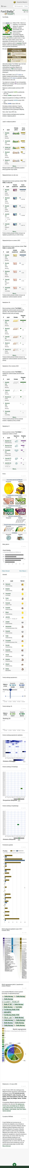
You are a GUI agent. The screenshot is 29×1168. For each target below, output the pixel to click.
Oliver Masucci (23, 571)
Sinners (24, 1109)
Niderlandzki (8, 626)
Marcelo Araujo (9, 1107)
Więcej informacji (6, 1146)
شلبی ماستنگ (8, 1017)
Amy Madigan (5, 1109)
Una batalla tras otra (14, 1105)
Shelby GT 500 (8, 1004)
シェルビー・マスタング (11, 1002)
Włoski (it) (7, 160)
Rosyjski (7, 645)
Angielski (7, 589)
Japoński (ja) (8, 463)
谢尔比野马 (7, 1012)
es (14, 10)
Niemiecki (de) (8, 445)
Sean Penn (19, 1109)
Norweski (7, 631)
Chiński (7, 668)
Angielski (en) (8, 441)
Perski (7, 598)
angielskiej (19, 43)
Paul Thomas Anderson (19, 1107)
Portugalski (8, 640)
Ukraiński (7, 659)
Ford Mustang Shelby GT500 (11, 1009)
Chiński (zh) (7, 147)
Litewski (7, 621)
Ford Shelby (9, 36)
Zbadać (26, 6)
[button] (21, 19)
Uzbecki (7, 664)
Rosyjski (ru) (8, 349)
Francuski (7, 603)
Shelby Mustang (8, 996)
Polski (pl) (7, 390)
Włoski (7, 612)
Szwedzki (7, 650)
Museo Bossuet (5, 571)
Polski (4, 6)
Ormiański (7, 607)
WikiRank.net (25, 10)
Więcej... (14, 166)
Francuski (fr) (8, 458)
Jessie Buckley (12, 1109)
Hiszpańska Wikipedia (20, 2)
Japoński (7, 617)
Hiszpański (8, 593)
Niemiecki (7, 584)
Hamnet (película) (6, 1111)
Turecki (7, 654)
